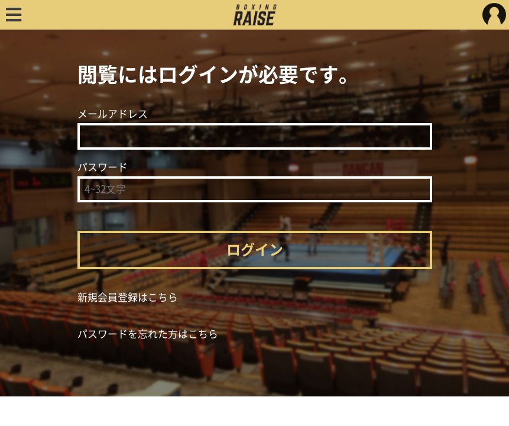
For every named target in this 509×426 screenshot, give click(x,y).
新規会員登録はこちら (127, 297)
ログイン (254, 250)
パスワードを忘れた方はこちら (147, 334)
